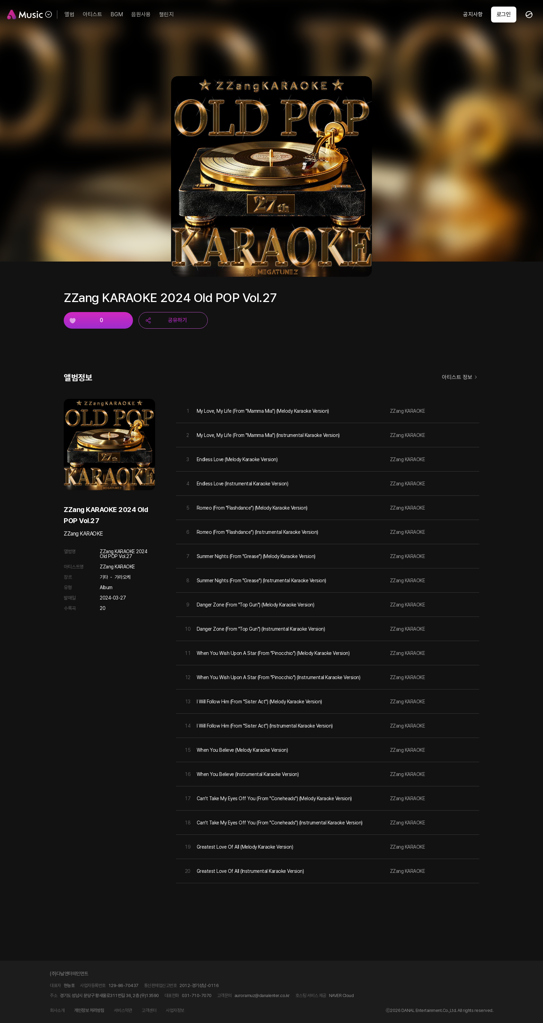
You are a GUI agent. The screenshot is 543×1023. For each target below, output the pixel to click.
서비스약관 (123, 1010)
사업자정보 (175, 1010)
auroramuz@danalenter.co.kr (262, 995)
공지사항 (472, 14)
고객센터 (149, 1010)
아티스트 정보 (460, 377)
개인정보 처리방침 (89, 1010)
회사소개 (57, 1010)
